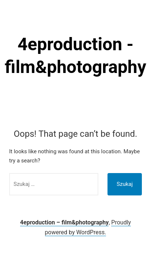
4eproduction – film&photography (64, 222)
